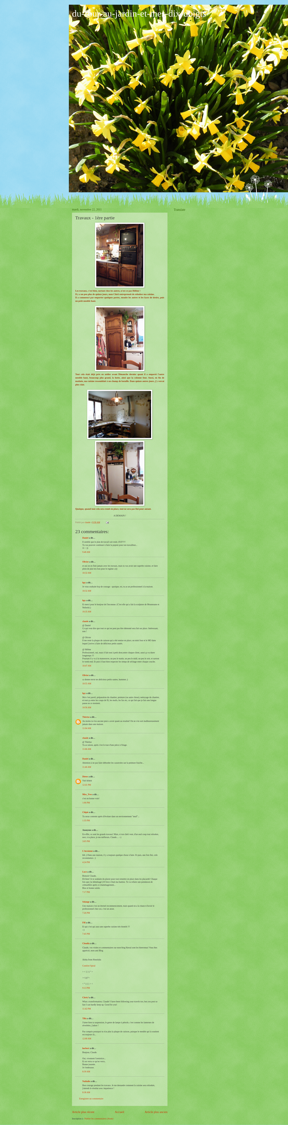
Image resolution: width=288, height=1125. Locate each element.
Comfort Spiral (88, 966)
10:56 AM (86, 707)
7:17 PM (86, 892)
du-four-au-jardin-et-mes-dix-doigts (139, 13)
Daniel (85, 538)
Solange (86, 902)
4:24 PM (86, 862)
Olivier (85, 562)
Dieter (85, 776)
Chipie (85, 812)
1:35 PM (86, 820)
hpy (84, 582)
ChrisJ (85, 997)
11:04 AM (86, 728)
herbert (85, 1048)
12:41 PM (86, 785)
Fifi (84, 922)
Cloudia (86, 943)
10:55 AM (86, 683)
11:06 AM (86, 749)
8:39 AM (86, 1071)
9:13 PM (86, 988)
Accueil (119, 1112)
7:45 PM (86, 934)
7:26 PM (86, 913)
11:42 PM (86, 1009)
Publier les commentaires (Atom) (99, 1118)
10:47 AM (86, 666)
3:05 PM (86, 841)
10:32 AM (86, 573)
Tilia (84, 1018)
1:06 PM (86, 803)
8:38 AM (86, 1092)
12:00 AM (86, 1038)
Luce (84, 872)
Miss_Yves (87, 794)
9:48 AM (86, 552)
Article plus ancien (156, 1112)
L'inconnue (87, 851)
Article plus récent (83, 1112)
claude (85, 621)
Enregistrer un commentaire (91, 1098)
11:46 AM (86, 767)
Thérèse (86, 717)
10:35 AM (86, 611)
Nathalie (86, 1081)
